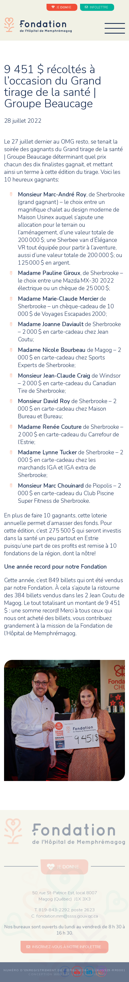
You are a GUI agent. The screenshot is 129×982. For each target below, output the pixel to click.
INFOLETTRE (97, 7)
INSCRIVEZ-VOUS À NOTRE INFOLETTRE (64, 946)
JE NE (62, 7)
